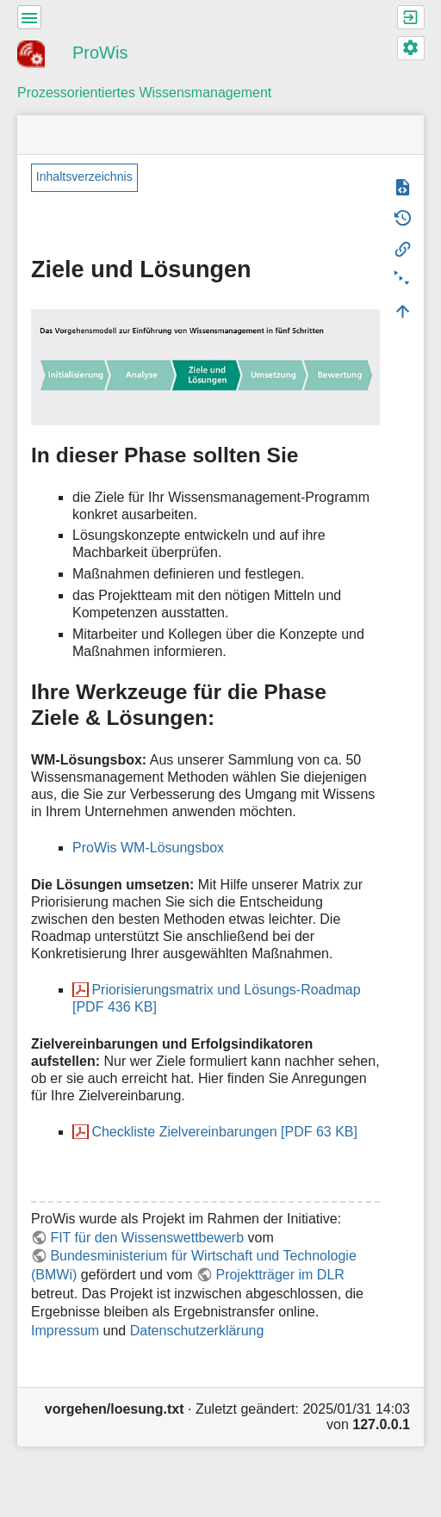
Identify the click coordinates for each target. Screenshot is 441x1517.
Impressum (65, 1330)
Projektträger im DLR (279, 1274)
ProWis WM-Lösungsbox (148, 847)
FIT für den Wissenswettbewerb (147, 1237)
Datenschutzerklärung (197, 1330)
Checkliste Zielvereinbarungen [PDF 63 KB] (224, 1131)
